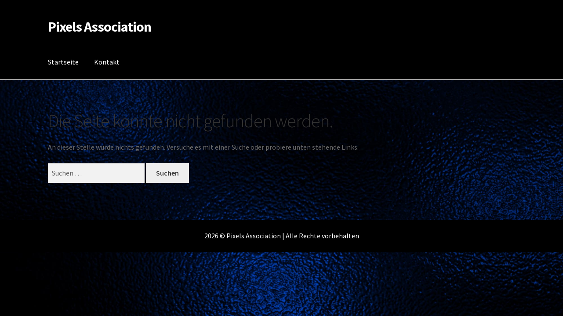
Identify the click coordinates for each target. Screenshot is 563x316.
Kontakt (107, 61)
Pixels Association (99, 27)
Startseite (63, 61)
